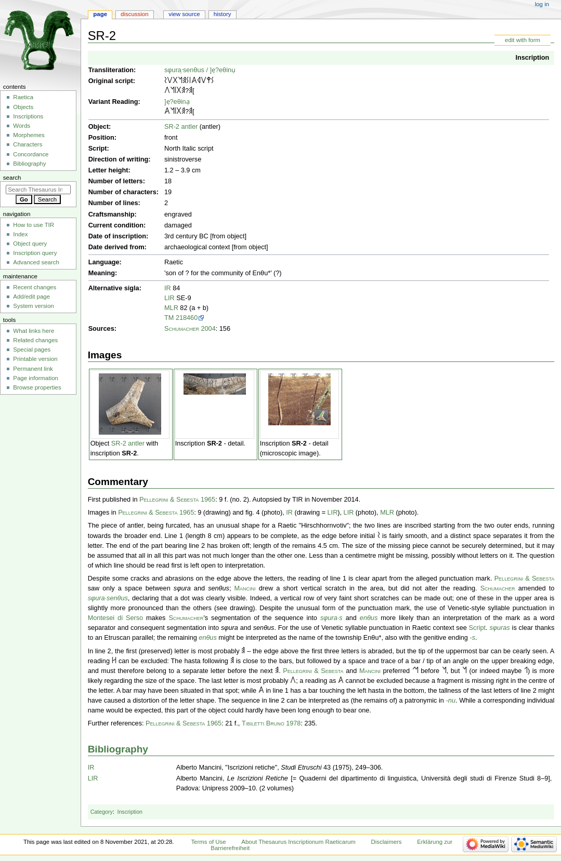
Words (21, 126)
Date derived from (116, 247)
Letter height (108, 170)
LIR (169, 298)
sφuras (499, 627)
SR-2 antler (181, 126)
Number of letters (115, 181)
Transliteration (111, 70)
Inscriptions (28, 116)
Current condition (115, 225)
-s (472, 637)
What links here (33, 331)
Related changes (35, 340)
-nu (450, 700)
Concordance (30, 154)
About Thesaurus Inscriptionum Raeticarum (298, 842)
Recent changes (34, 287)
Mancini (245, 588)
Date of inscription (117, 236)
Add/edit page (31, 296)
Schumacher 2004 (190, 328)
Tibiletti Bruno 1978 (271, 723)
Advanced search (36, 262)
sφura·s (99, 598)
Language (104, 262)
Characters (27, 144)
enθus (195, 70)
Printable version (35, 359)
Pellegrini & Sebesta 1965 (177, 499)
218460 (187, 317)
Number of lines (113, 203)
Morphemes (28, 135)
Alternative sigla (113, 288)
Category (101, 812)
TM (169, 317)
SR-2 (129, 453)
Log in (542, 4)
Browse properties (37, 387)
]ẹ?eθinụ (223, 70)
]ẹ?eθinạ (177, 101)
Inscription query (35, 253)
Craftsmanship (111, 214)
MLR (171, 308)
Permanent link (33, 369)
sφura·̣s (175, 70)
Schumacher (497, 588)
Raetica (23, 97)
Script (97, 148)
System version (33, 306)
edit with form (522, 40)
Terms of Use (208, 842)
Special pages (31, 349)
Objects (23, 107)
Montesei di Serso (115, 618)
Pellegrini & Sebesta (524, 578)
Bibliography (118, 749)
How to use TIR (33, 225)
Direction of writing (118, 159)
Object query (30, 243)
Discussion (134, 14)
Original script (110, 81)
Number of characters (122, 192)
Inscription (532, 57)
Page (100, 14)
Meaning (101, 273)
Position (101, 137)
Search (12, 177)
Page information (35, 378)
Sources (101, 328)
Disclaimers (386, 842)
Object (98, 126)
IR (167, 288)
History (222, 14)
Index (20, 234)
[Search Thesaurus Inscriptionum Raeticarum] (38, 189)
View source (184, 14)
